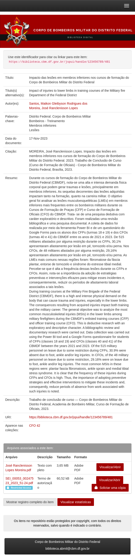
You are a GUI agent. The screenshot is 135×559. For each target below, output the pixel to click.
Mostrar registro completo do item (30, 502)
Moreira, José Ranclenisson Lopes (53, 108)
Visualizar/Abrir (110, 467)
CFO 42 (34, 425)
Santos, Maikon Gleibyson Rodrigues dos (58, 103)
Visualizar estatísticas (75, 502)
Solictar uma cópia (110, 488)
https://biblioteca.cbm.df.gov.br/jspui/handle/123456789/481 (71, 417)
